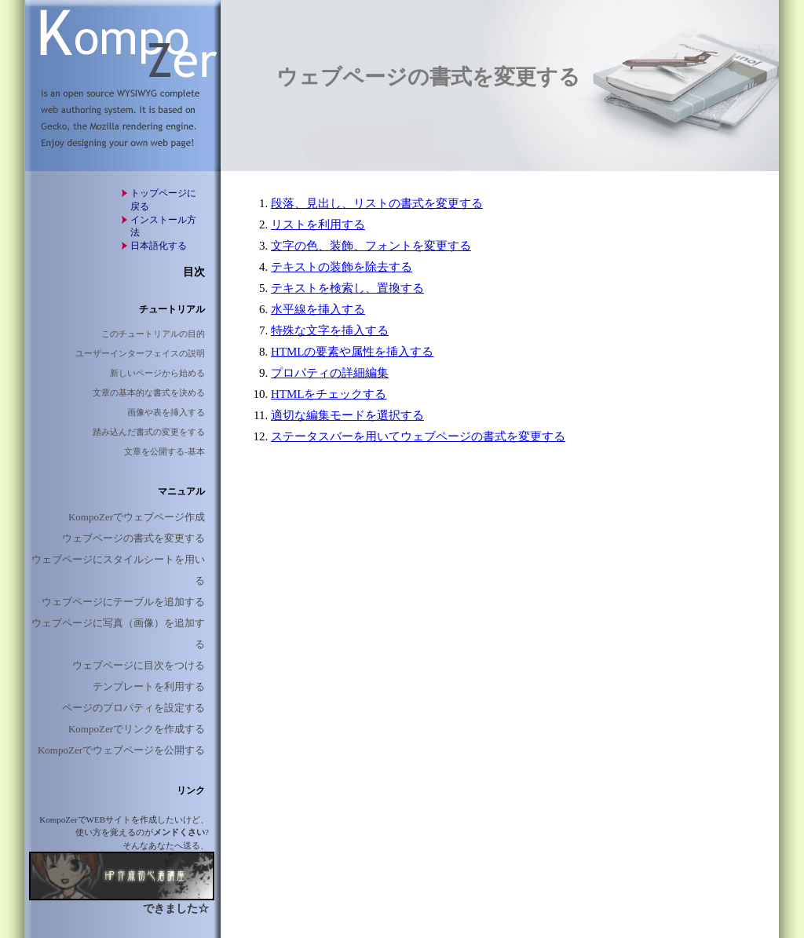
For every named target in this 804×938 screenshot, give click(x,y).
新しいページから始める (157, 373)
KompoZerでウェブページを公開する (121, 750)
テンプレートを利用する (149, 686)
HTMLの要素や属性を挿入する (352, 351)
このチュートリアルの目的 (153, 333)
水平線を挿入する (318, 309)
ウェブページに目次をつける (138, 665)
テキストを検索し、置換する (347, 288)
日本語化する (158, 245)
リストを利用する (318, 224)
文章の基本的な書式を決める (149, 392)
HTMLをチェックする (329, 394)
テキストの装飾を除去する (341, 267)
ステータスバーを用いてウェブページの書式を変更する (418, 436)
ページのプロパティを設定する (133, 708)
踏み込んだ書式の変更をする (149, 431)
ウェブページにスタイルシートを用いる (118, 569)
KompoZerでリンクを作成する (136, 729)
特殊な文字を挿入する (330, 330)
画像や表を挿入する (166, 412)
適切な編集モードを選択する (347, 415)
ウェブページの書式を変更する (133, 538)
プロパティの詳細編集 (330, 373)
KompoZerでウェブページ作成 (136, 517)
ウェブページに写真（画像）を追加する (118, 633)
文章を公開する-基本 (164, 451)
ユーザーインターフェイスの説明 (140, 353)
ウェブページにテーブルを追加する (123, 602)
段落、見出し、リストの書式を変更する (377, 203)
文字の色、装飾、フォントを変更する (371, 245)
